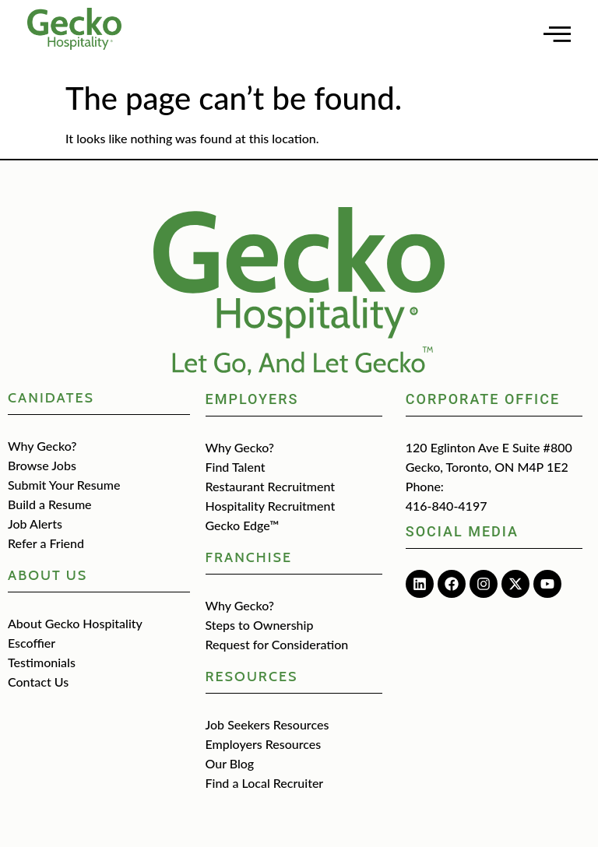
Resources (252, 676)
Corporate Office (483, 399)
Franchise (249, 557)
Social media (462, 531)
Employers (252, 399)
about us (47, 575)
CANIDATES (51, 397)
